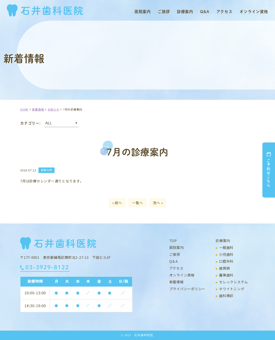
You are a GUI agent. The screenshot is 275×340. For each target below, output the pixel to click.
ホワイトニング (231, 288)
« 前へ (117, 202)
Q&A (204, 11)
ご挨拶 (164, 11)
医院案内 (143, 11)
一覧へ (137, 202)
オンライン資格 (253, 11)
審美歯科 (226, 275)
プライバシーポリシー (187, 288)
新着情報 (176, 281)
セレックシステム (233, 281)
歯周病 (224, 268)
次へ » (158, 202)
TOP (173, 240)
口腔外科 (226, 261)
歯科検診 (226, 295)
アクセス (224, 11)
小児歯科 (226, 254)
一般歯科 (226, 247)
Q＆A (173, 261)
